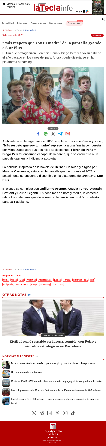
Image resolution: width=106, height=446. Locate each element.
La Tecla (18, 30)
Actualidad (8, 23)
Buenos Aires (38, 23)
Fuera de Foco (32, 30)
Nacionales (55, 23)
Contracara (75, 23)
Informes (22, 23)
